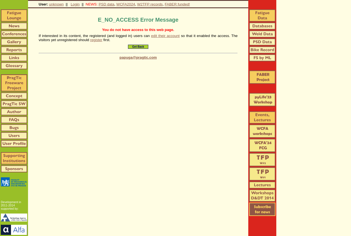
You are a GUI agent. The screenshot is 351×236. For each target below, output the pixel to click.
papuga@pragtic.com (138, 57)
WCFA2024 (125, 4)
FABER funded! (177, 4)
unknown (56, 4)
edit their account (165, 36)
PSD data (106, 4)
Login (75, 4)
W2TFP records (150, 4)
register (96, 40)
